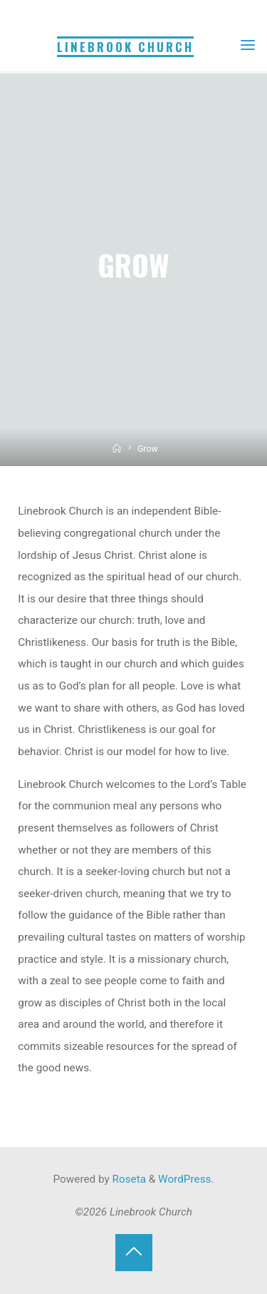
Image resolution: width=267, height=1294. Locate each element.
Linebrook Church (125, 47)
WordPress (184, 1179)
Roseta (128, 1179)
